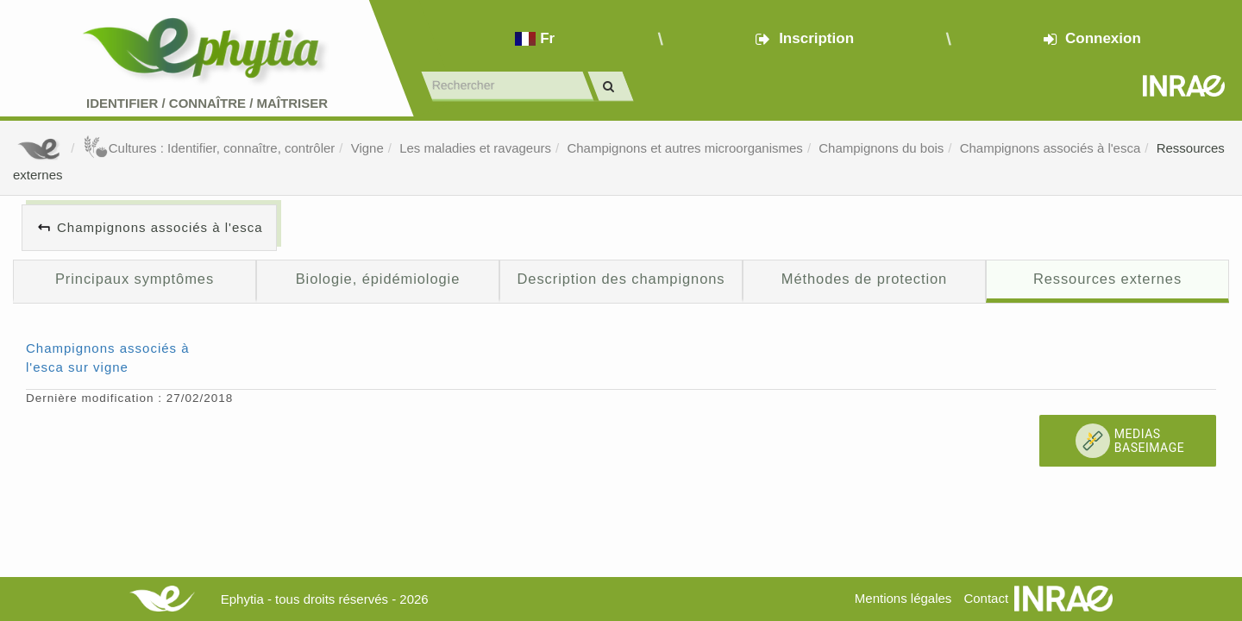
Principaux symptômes (134, 278)
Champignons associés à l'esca (1050, 148)
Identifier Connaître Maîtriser (207, 103)
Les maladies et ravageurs (475, 148)
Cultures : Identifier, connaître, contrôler (209, 148)
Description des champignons (621, 278)
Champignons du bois (881, 148)
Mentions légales (903, 598)
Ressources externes (1107, 278)
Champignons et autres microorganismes (684, 148)
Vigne (367, 148)
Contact (985, 598)
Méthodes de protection (864, 278)
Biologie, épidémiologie (378, 278)
